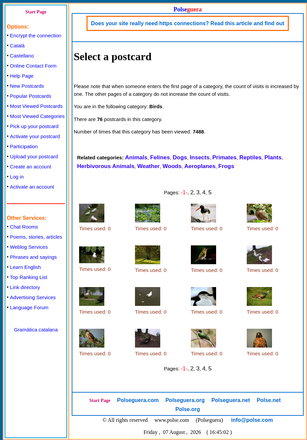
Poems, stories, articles (36, 237)
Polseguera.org (184, 400)
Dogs (180, 157)
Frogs (226, 166)
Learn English (25, 267)
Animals (136, 157)
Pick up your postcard (34, 126)
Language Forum (29, 307)
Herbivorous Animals (105, 166)
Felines (160, 157)
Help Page (22, 76)
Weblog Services (29, 247)
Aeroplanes (200, 166)
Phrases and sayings (33, 257)
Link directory (25, 287)
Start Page (35, 11)
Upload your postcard (34, 156)
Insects (200, 157)
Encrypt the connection (36, 35)
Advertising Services (33, 297)
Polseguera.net (230, 400)
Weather (148, 166)
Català (17, 45)
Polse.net (269, 400)
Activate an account (32, 187)
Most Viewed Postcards (36, 106)
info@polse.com (252, 420)
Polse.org (187, 409)
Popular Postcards (31, 96)
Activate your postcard (35, 136)
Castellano (22, 55)
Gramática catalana (36, 329)
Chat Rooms (24, 227)
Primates (224, 157)
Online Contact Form (33, 66)
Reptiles (250, 157)
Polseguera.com (138, 400)
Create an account (31, 166)
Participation (24, 146)
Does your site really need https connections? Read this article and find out (187, 23)
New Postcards (27, 86)
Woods (172, 166)
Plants (272, 157)
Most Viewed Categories (37, 116)
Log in (17, 176)
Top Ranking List (28, 277)
